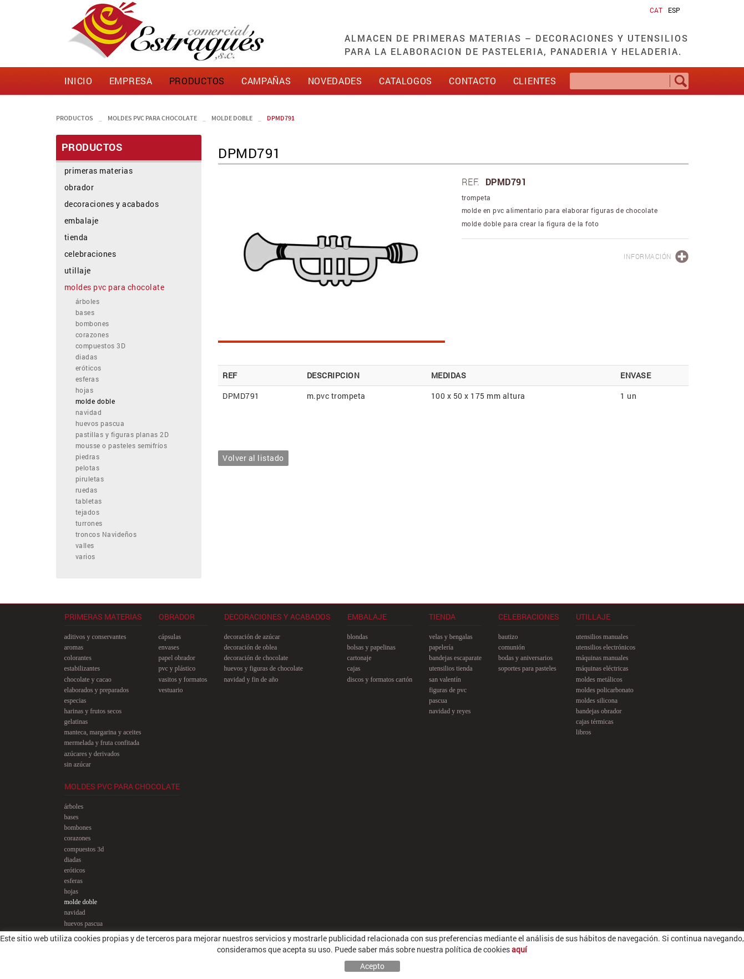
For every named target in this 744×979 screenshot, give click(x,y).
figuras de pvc (448, 690)
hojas (84, 389)
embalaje (81, 220)
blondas (357, 637)
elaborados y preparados (96, 690)
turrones (89, 523)
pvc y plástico (177, 668)
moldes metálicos (599, 679)
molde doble (231, 118)
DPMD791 (281, 118)
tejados (87, 512)
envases (169, 647)
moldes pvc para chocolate (152, 118)
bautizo (508, 637)
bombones (92, 323)
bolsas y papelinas (371, 647)
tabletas (88, 500)
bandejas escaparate (455, 658)
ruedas (86, 489)
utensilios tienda (450, 668)
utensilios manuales (602, 637)
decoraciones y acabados (111, 204)
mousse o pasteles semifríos (121, 445)
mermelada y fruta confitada (102, 743)
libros (583, 732)
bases (85, 312)
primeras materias (98, 170)
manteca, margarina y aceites (102, 732)
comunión (511, 647)
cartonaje (359, 658)
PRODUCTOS (74, 118)
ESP (674, 10)
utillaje (77, 270)
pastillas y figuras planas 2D (122, 434)
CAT (656, 10)
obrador (79, 187)
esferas (87, 378)
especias (75, 700)
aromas (74, 647)
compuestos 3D (100, 345)
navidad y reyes (449, 711)
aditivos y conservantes (95, 637)
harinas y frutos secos (93, 711)
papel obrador (177, 658)
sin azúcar (77, 764)
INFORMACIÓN (648, 256)
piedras (87, 456)
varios (85, 556)
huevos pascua (100, 423)
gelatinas (76, 722)
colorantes (78, 658)
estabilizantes (82, 668)
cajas (354, 668)
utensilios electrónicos (605, 647)
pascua (438, 700)
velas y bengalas (451, 637)
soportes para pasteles (527, 668)
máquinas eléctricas (602, 668)
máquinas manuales (602, 658)
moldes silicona (597, 700)
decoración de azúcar (252, 637)
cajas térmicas (595, 722)
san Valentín (445, 679)
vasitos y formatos (183, 679)
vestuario (171, 690)
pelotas (87, 467)
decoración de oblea (250, 647)
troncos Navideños (106, 534)
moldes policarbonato (605, 690)
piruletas (89, 478)
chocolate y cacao (88, 679)
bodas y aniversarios (525, 658)
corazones (92, 334)
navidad (88, 412)
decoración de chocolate (256, 658)
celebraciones (90, 253)
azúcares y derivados (92, 754)
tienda (76, 237)
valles (84, 545)
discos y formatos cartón (380, 679)
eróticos (88, 367)
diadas (86, 356)
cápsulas (170, 637)
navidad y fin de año (251, 679)
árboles (87, 301)
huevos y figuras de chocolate (263, 668)
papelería (441, 647)
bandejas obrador (598, 711)
